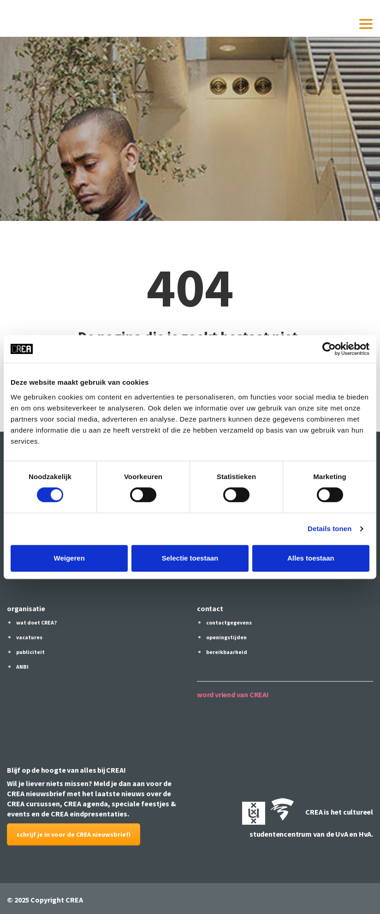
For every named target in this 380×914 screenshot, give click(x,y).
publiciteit (30, 651)
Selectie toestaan (190, 558)
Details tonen (329, 528)
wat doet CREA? (36, 622)
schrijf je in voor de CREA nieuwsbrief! (74, 834)
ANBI (22, 666)
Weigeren (69, 558)
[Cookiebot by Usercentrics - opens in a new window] (329, 349)
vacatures (29, 637)
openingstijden (226, 637)
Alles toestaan (310, 558)
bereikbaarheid (226, 651)
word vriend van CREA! (233, 694)
